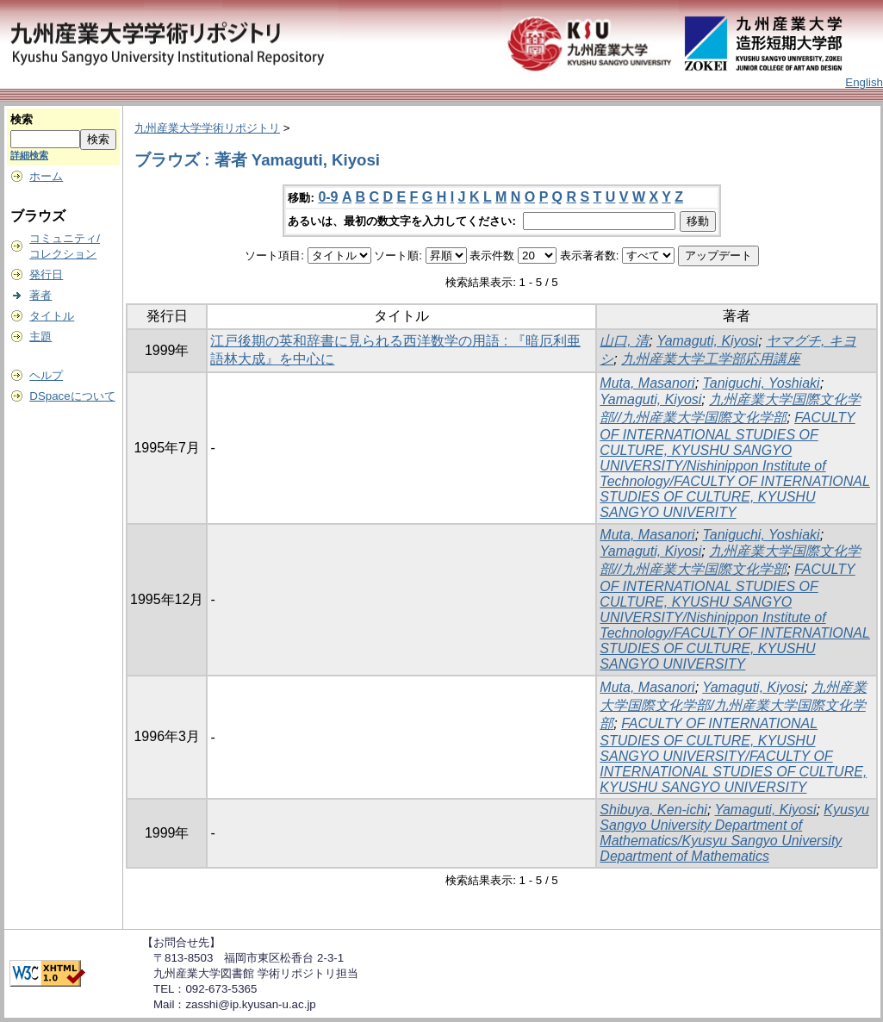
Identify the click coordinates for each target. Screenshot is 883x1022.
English (864, 82)
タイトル (51, 315)
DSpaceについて (72, 395)
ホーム (46, 176)
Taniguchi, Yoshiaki (761, 383)
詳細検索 (29, 155)
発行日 (46, 274)
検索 (21, 119)
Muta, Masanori (647, 383)
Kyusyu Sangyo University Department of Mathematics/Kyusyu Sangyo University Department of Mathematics (734, 832)
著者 (40, 295)
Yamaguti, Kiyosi (707, 340)
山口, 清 (624, 340)
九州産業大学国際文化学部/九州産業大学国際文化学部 (733, 705)
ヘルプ (46, 375)
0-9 (328, 197)
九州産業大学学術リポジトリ (207, 128)
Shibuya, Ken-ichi (653, 809)
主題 (40, 336)
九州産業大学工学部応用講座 (710, 359)
